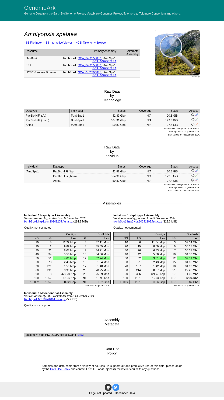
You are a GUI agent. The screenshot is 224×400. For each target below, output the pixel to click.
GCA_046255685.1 (90, 58)
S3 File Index (34, 42)
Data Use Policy (60, 369)
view (80, 334)
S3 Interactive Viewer (59, 42)
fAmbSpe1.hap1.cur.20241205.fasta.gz (48, 221)
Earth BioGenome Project (69, 13)
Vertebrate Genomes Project (104, 13)
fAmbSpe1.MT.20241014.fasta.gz (45, 299)
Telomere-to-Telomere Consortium (145, 13)
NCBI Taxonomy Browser (91, 42)
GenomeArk (40, 8)
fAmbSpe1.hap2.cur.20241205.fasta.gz (137, 221)
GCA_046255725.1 (104, 61)
